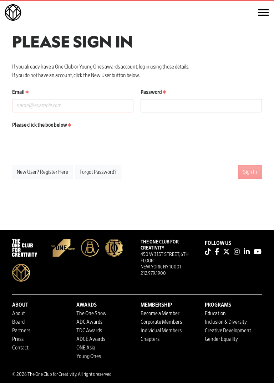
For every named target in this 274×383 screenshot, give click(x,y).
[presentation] (66, 146)
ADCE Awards (90, 339)
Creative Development (228, 330)
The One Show (91, 313)
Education (215, 313)
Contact (20, 348)
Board (18, 322)
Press (18, 339)
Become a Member (160, 313)
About (18, 313)
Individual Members (161, 330)
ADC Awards (89, 322)
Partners (21, 330)
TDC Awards (89, 330)
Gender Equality (221, 339)
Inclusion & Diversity (226, 322)
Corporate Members (161, 322)
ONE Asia (85, 348)
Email (20, 92)
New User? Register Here (42, 172)
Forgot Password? (98, 172)
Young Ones (88, 356)
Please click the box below (41, 125)
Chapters (150, 339)
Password (153, 92)
